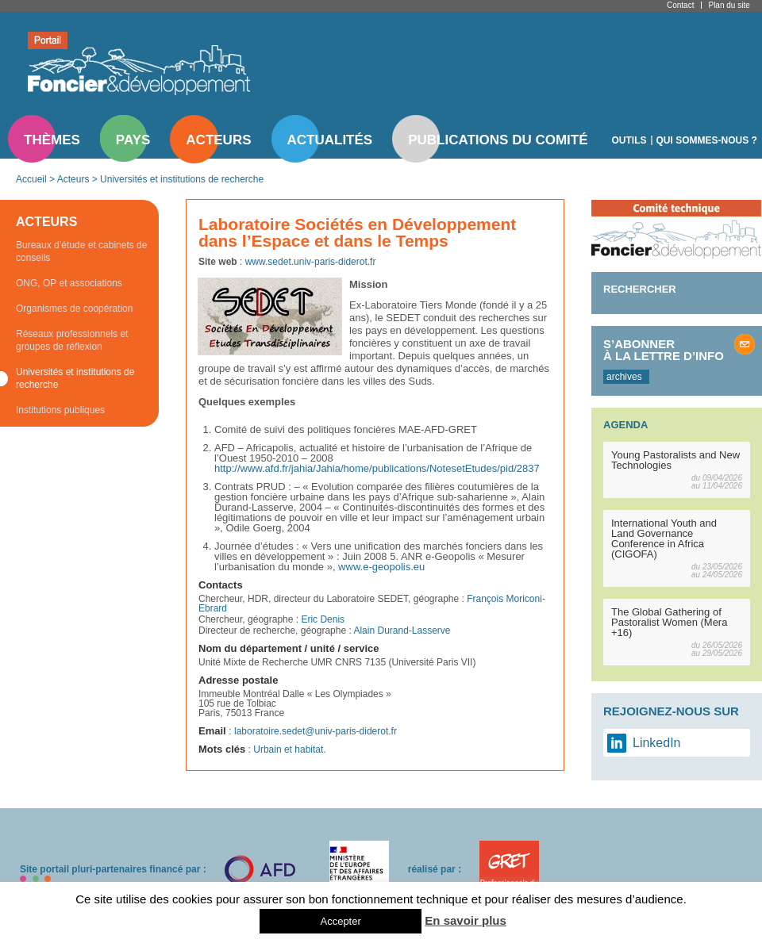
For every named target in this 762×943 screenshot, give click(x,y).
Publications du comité (497, 140)
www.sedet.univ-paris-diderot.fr (310, 261)
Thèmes (52, 140)
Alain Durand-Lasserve (401, 630)
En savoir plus (465, 920)
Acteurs (218, 140)
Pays (133, 140)
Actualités (330, 140)
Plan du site (728, 5)
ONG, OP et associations (69, 283)
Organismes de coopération (74, 308)
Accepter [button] (340, 921)
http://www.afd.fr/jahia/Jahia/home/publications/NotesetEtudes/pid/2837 (377, 468)
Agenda (625, 425)
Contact (680, 5)
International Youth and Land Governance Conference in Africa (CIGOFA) (664, 538)
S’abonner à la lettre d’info (663, 349)
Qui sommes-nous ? (706, 140)
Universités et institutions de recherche (182, 179)
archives (624, 376)
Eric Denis (322, 619)
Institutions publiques (60, 410)
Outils (629, 140)
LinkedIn (657, 742)
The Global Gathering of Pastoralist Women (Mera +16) (669, 622)
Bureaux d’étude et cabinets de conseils (81, 251)
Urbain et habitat (288, 749)
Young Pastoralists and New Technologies (675, 460)
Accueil (31, 179)
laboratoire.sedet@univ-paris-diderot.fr (315, 731)
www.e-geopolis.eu (381, 567)
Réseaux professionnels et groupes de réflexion (72, 340)
